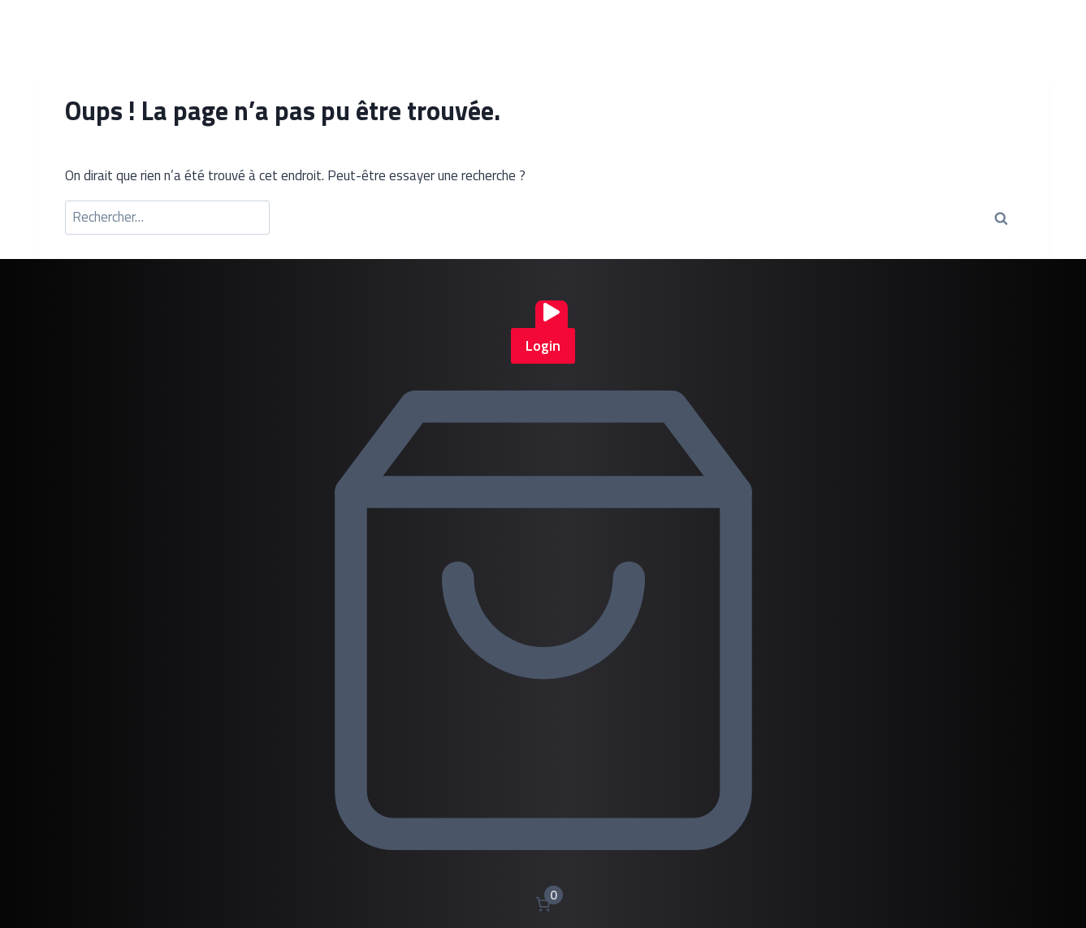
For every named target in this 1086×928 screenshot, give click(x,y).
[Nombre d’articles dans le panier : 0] (543, 904)
